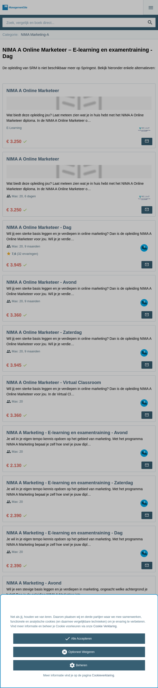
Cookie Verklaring (105, 626)
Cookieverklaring (103, 675)
